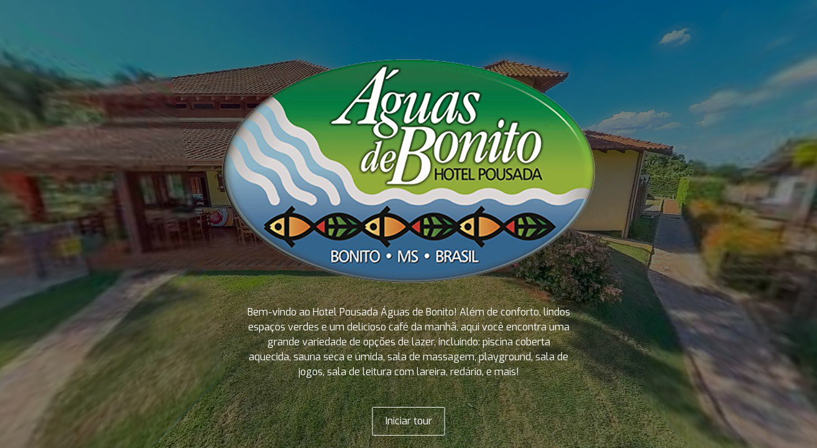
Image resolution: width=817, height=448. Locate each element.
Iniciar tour (408, 420)
